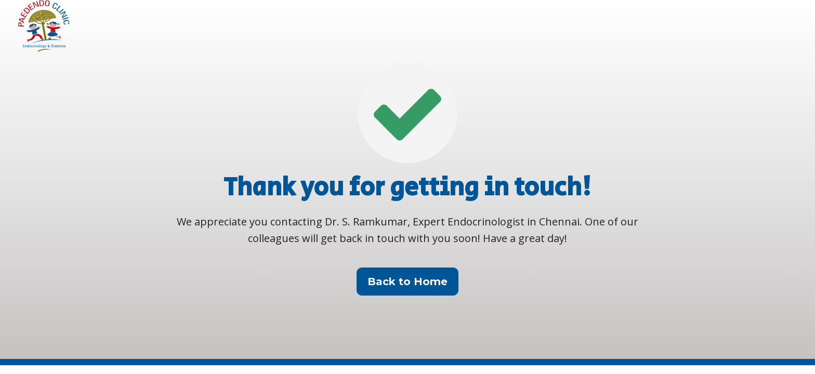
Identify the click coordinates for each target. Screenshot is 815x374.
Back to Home (407, 281)
